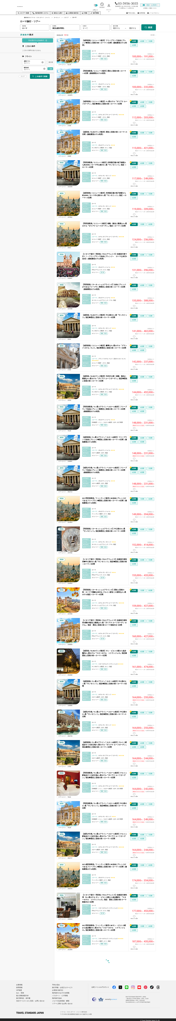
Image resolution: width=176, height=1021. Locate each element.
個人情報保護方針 (22, 995)
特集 (84, 13)
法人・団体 (19, 992)
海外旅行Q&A (56, 997)
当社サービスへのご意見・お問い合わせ (29, 1000)
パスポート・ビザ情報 (59, 995)
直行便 (51, 62)
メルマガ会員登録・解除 (60, 1000)
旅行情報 (95, 13)
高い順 (152, 35)
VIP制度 (18, 990)
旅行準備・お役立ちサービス (61, 987)
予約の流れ (55, 985)
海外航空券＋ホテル (40, 13)
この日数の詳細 (145, 62)
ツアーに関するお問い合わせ (61, 1002)
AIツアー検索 (23, 13)
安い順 (144, 35)
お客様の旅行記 (72, 13)
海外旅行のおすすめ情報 (60, 992)
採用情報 (19, 987)
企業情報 (19, 985)
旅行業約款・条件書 (22, 997)
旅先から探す (57, 13)
